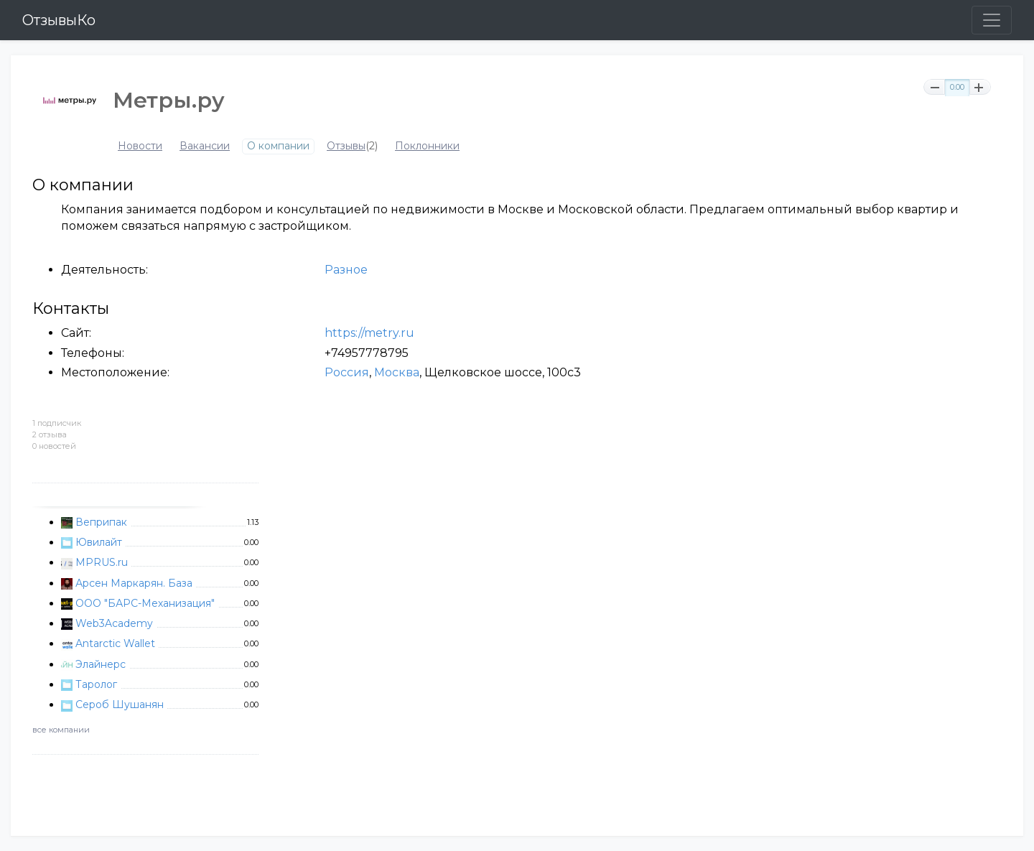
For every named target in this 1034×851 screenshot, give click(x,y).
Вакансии (205, 146)
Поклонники (427, 146)
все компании (61, 730)
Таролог (96, 684)
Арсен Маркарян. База (133, 583)
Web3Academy (114, 623)
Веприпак (101, 522)
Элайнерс (100, 664)
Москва (396, 372)
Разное (346, 269)
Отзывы (346, 146)
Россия (347, 372)
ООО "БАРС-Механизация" (145, 603)
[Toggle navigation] (992, 20)
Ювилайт (98, 542)
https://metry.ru (369, 333)
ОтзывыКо (59, 20)
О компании (278, 146)
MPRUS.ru (101, 562)
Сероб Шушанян (119, 704)
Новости (140, 146)
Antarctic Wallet (115, 643)
